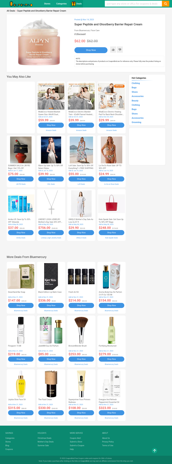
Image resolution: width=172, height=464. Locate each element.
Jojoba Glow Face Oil (17, 399)
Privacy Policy (108, 442)
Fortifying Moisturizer (108, 346)
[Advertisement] (21, 107)
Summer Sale (43, 445)
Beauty (135, 100)
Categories (61, 3)
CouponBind (84, 461)
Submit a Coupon (77, 445)
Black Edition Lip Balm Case (50, 292)
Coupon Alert (75, 438)
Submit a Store (76, 442)
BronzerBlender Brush (78, 346)
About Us (106, 438)
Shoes (135, 92)
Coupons (9, 449)
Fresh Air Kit (74, 292)
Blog (7, 445)
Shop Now (91, 50)
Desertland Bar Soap (16, 292)
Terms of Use (107, 445)
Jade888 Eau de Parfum (48, 346)
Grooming (136, 122)
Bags (134, 87)
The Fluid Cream (45, 399)
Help (72, 449)
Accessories (138, 96)
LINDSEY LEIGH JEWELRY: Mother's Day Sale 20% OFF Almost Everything (49, 222)
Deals (76, 3)
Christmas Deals (44, 438)
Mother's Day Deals (46, 442)
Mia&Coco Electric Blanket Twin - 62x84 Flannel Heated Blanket (80, 114)
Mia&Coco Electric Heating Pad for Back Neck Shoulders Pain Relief (111, 114)
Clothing (136, 83)
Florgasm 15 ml (14, 346)
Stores (47, 3)
